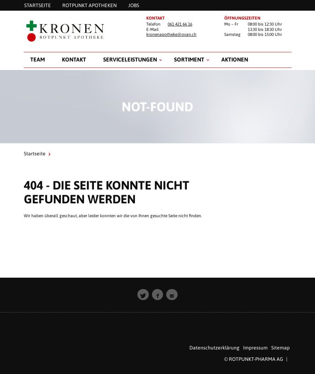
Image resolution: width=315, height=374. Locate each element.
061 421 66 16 (180, 24)
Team (37, 59)
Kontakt (74, 59)
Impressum (255, 348)
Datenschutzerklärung (214, 348)
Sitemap (280, 348)
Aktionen (234, 59)
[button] (143, 294)
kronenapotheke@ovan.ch (171, 34)
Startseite (35, 153)
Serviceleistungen (130, 59)
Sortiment (189, 59)
